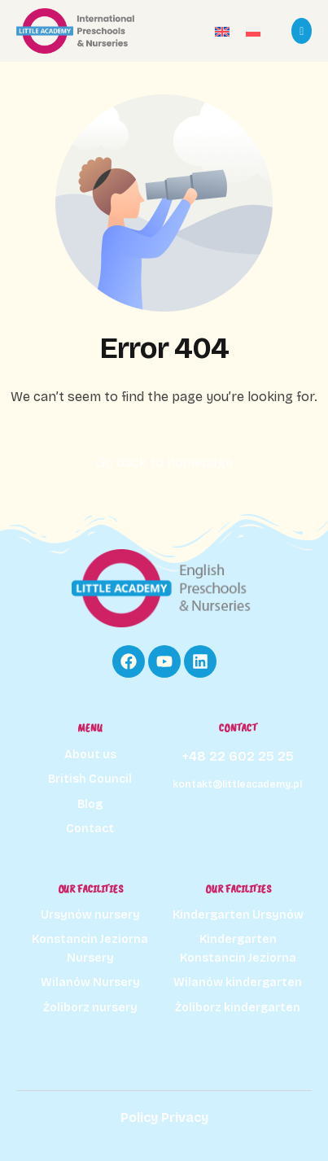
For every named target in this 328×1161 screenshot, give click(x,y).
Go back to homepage (164, 462)
